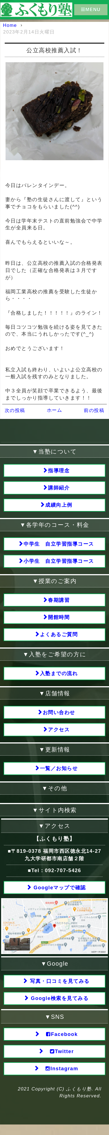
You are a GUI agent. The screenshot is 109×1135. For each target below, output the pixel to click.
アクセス (59, 735)
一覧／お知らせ (59, 775)
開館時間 (59, 621)
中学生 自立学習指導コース (59, 546)
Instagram (58, 1079)
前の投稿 (94, 410)
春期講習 (59, 603)
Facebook (59, 1043)
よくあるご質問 (59, 639)
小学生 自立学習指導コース (59, 564)
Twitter (59, 1061)
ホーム (54, 410)
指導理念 (59, 471)
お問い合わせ (59, 718)
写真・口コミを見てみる (58, 989)
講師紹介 (59, 488)
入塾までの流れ (59, 678)
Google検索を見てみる (59, 1007)
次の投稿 (15, 410)
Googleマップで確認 (59, 895)
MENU (91, 9)
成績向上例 (58, 506)
